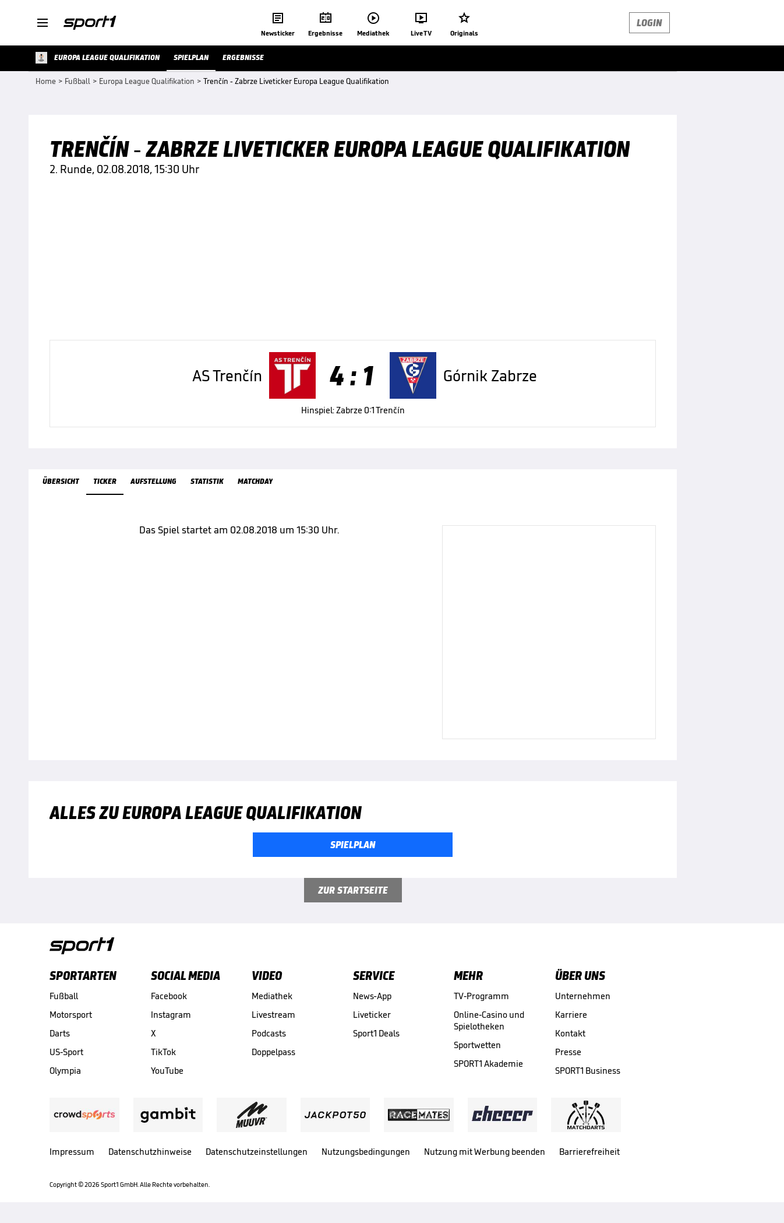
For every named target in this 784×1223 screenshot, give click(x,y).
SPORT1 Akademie (488, 1063)
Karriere (571, 1014)
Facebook (169, 995)
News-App (372, 995)
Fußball (64, 995)
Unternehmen (582, 995)
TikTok (163, 1051)
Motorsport (71, 1014)
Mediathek (272, 995)
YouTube (167, 1070)
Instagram (171, 1014)
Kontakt (570, 1033)
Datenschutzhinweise (150, 1151)
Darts (60, 1033)
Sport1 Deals (376, 1033)
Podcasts (269, 1033)
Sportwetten (477, 1044)
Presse (568, 1051)
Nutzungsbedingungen (366, 1151)
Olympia (65, 1070)
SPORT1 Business (587, 1070)
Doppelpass (273, 1051)
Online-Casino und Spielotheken (489, 1020)
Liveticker (372, 1014)
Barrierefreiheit (589, 1151)
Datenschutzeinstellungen (257, 1151)
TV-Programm (481, 995)
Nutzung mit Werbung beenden (484, 1151)
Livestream (273, 1014)
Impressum (72, 1151)
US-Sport (66, 1051)
